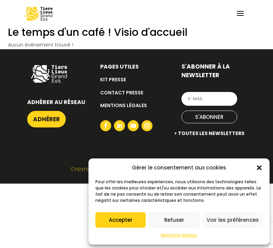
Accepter (121, 220)
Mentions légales (179, 235)
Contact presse (121, 92)
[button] (259, 167)
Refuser (174, 220)
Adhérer (46, 119)
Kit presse (113, 79)
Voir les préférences (233, 220)
